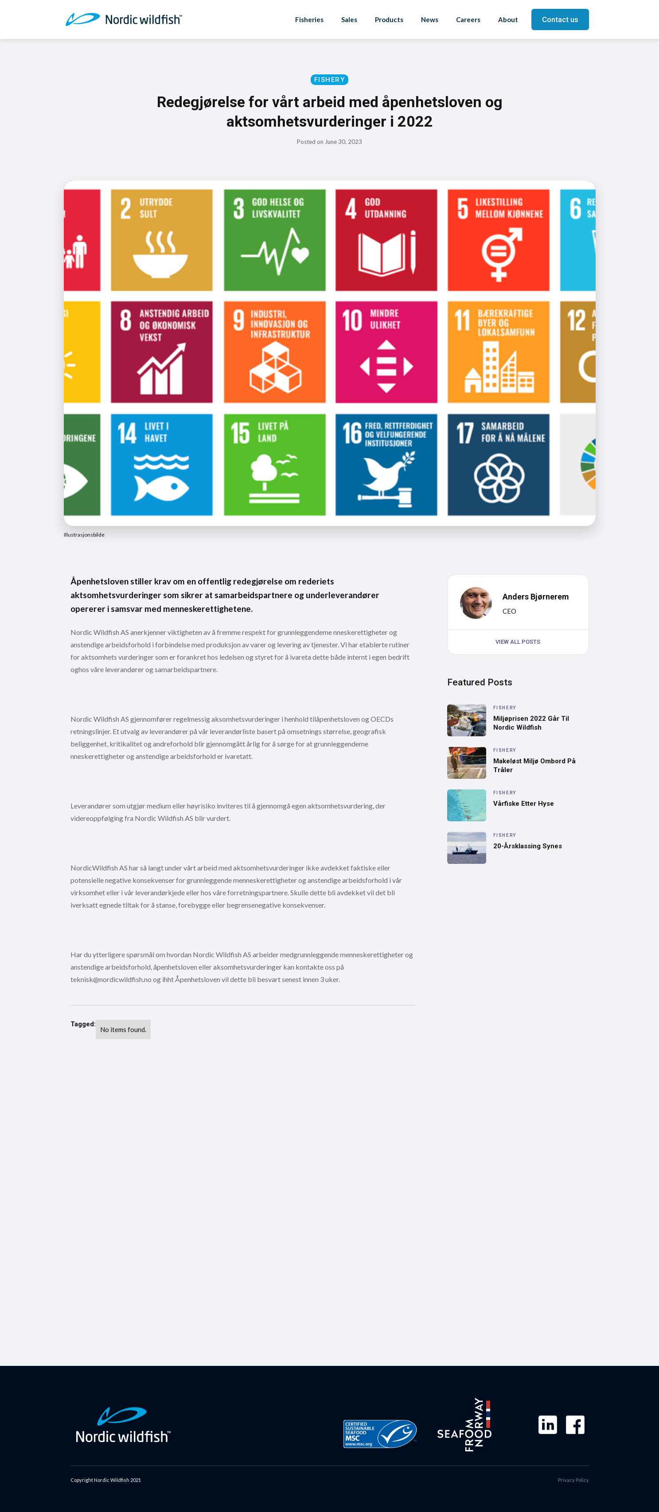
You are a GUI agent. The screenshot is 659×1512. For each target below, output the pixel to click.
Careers (468, 19)
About (508, 19)
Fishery (329, 80)
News (429, 19)
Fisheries (309, 19)
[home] (123, 19)
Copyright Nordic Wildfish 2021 (105, 1480)
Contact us (560, 19)
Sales (349, 19)
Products (389, 19)
